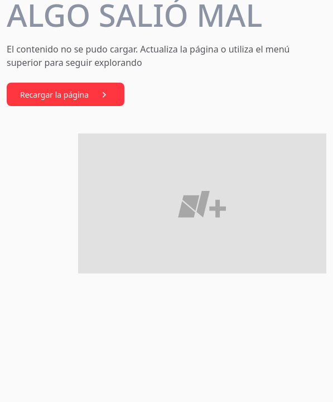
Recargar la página (65, 95)
